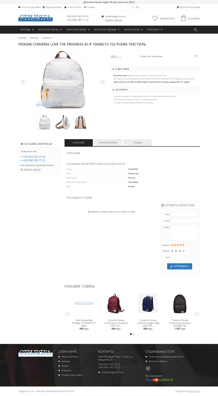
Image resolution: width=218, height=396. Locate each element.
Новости (66, 370)
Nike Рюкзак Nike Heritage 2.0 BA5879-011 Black (84, 323)
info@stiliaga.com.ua (112, 372)
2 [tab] (62, 122)
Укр (133, 7)
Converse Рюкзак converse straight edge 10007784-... (148, 323)
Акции (65, 366)
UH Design (194, 391)
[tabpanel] (63, 79)
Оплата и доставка (72, 375)
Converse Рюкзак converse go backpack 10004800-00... (180, 323)
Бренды (66, 361)
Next (102, 82)
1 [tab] (44, 122)
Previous (23, 82)
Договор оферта (158, 361)
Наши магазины (70, 356)
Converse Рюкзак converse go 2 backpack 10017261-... (116, 323)
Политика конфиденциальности (166, 356)
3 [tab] (80, 122)
